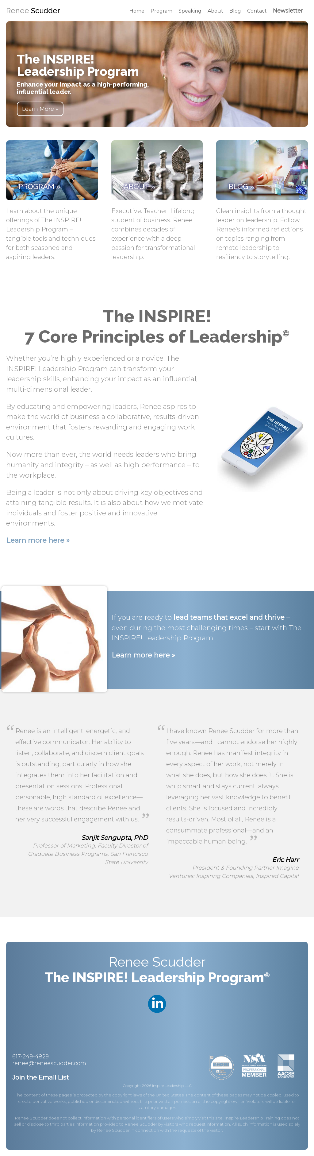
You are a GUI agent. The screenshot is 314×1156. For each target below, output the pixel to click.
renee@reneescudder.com (49, 1063)
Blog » (241, 186)
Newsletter (288, 10)
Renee (33, 10)
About (215, 11)
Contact (257, 11)
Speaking (189, 11)
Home (136, 11)
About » (139, 186)
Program (161, 11)
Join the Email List (40, 1077)
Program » (39, 186)
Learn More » (40, 108)
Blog (235, 11)
